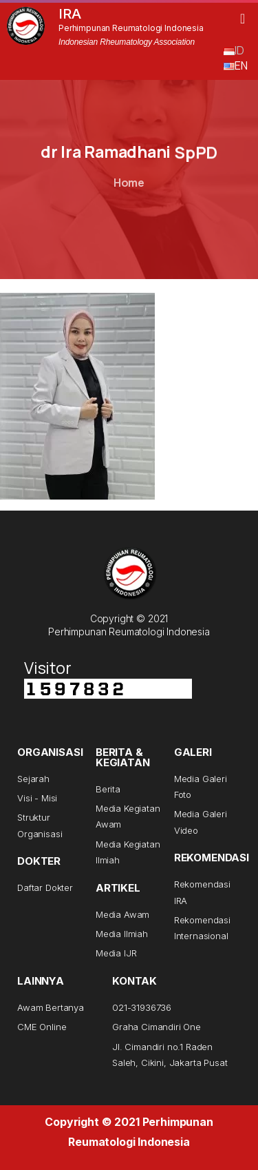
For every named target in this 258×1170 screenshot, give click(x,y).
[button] (242, 18)
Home (129, 182)
